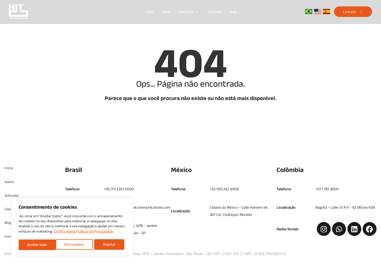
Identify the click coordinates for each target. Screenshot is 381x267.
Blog (232, 11)
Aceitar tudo (107, 245)
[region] (72, 227)
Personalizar (37, 245)
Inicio (8, 168)
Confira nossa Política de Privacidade (83, 232)
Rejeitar (72, 245)
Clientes (214, 11)
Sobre (166, 11)
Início (149, 11)
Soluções (189, 11)
